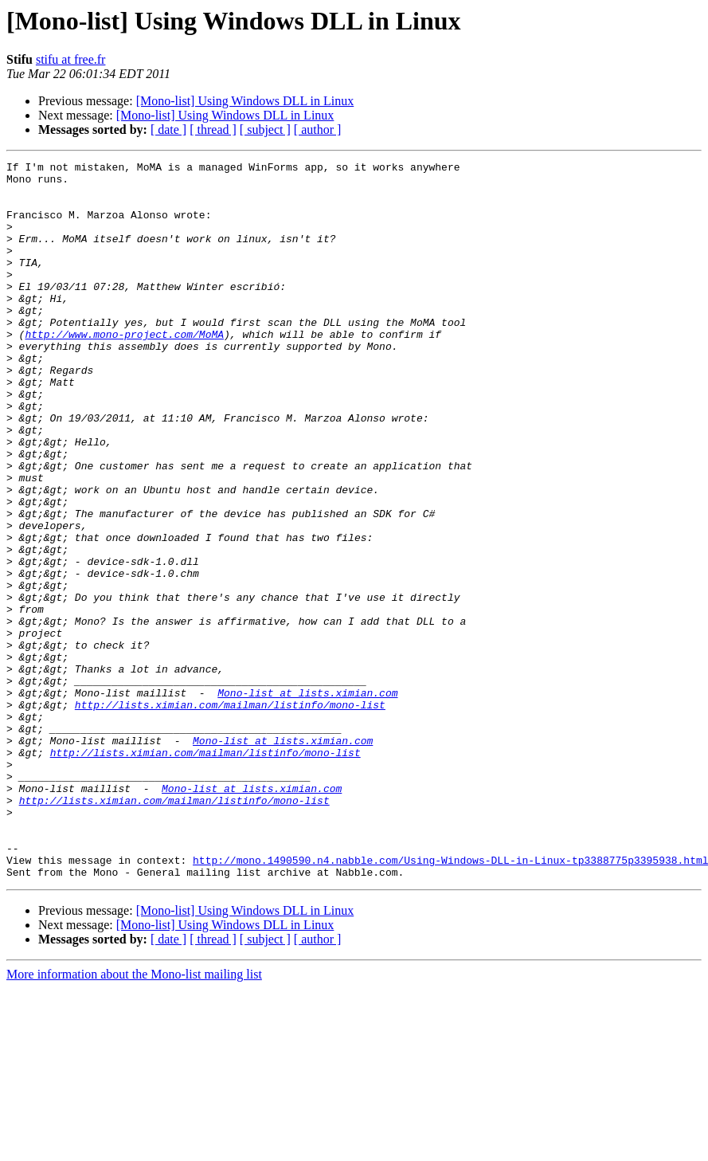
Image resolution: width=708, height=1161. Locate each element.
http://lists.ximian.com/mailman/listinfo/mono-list (230, 814)
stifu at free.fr (71, 59)
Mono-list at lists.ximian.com (307, 800)
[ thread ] (213, 129)
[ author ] (318, 129)
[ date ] (168, 129)
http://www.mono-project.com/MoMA (124, 370)
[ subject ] (265, 129)
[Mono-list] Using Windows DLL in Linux (245, 101)
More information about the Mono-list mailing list (134, 1117)
